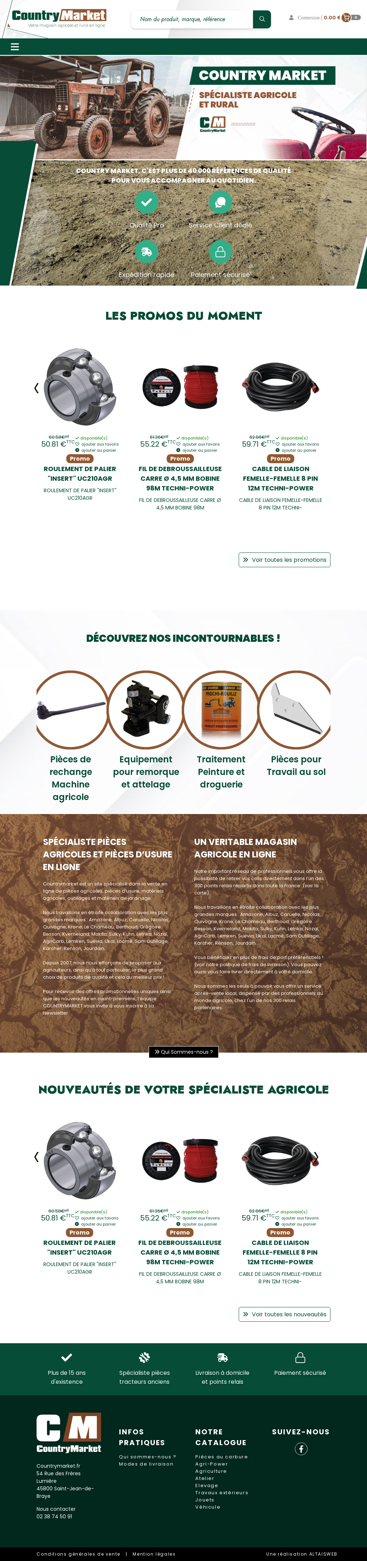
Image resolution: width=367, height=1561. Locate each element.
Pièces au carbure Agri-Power (221, 1460)
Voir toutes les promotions (285, 560)
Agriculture (211, 1471)
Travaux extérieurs (221, 1492)
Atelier (204, 1478)
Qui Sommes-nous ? (183, 1051)
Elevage (206, 1485)
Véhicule (207, 1507)
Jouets (205, 1499)
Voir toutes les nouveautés (285, 1314)
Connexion (305, 17)
